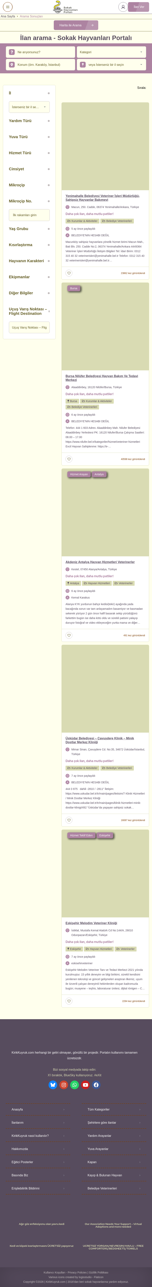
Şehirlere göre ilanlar (102, 1122)
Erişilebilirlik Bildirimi (25, 1188)
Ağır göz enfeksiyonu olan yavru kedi (41, 1224)
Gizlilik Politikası (98, 1272)
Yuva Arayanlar (98, 1149)
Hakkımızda (20, 1149)
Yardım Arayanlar (99, 1135)
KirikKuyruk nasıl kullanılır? (30, 1135)
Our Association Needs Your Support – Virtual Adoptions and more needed (113, 1225)
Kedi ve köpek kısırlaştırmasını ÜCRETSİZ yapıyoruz (41, 1245)
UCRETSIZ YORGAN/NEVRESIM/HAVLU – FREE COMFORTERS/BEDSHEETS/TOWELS (113, 1247)
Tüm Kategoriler (99, 1109)
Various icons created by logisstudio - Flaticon (76, 1277)
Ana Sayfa (8, 16)
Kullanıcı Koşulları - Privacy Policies (65, 1272)
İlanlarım (17, 1122)
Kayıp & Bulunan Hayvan (105, 1175)
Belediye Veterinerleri (102, 1188)
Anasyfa (17, 1109)
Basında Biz (20, 1175)
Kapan (92, 1162)
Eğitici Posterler (22, 1162)
